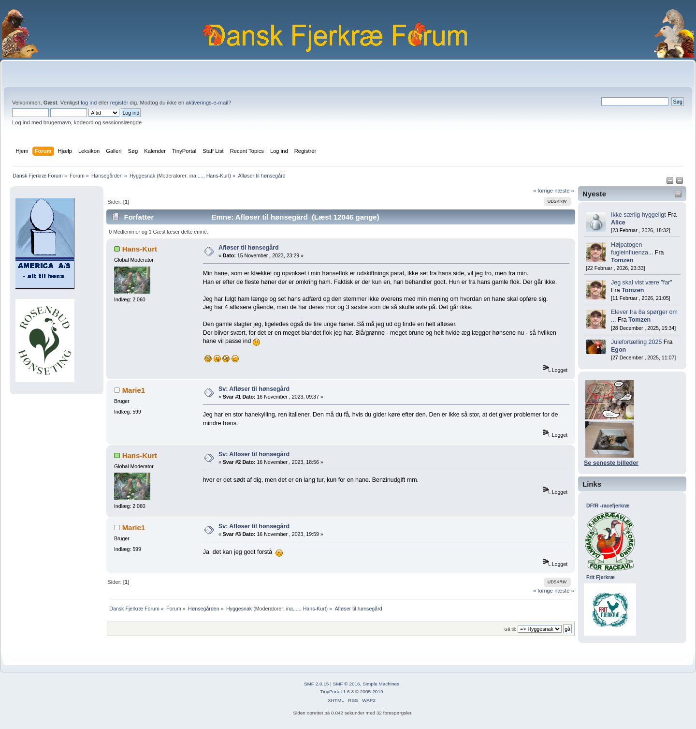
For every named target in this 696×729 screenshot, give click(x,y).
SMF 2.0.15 (316, 683)
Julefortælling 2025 (636, 342)
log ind (89, 102)
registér (119, 102)
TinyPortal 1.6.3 (336, 691)
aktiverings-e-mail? (208, 102)
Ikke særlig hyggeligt (638, 214)
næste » (564, 190)
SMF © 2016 (346, 683)
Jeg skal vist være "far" (641, 282)
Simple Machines (380, 683)
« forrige (543, 190)
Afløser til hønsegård (248, 247)
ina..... (196, 176)
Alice (618, 222)
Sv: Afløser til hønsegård (254, 389)
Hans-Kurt (218, 176)
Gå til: (510, 629)
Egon (618, 349)
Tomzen (622, 260)
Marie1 (133, 390)
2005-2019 (371, 691)
